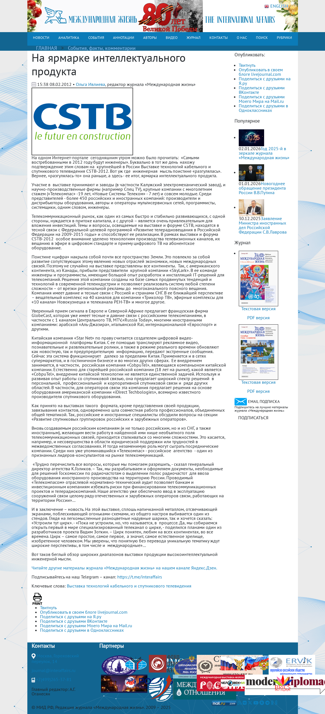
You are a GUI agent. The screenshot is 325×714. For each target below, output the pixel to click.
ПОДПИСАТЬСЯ (253, 417)
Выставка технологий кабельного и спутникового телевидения (129, 586)
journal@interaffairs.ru (54, 670)
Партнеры (111, 645)
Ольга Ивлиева (90, 84)
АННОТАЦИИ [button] (123, 37)
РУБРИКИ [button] (284, 37)
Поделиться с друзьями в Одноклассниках (263, 108)
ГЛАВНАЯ (46, 48)
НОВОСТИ (41, 37)
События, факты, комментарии (102, 48)
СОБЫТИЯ (96, 37)
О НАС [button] (242, 37)
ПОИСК (262, 37)
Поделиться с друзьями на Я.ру (265, 81)
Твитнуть (247, 65)
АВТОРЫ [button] (150, 37)
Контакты (43, 645)
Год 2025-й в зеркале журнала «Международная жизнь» (264, 153)
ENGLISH (276, 6)
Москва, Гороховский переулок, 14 (55, 658)
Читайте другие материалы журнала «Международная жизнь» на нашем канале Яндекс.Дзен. (124, 568)
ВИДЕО (172, 37)
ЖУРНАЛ (193, 37)
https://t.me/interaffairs (139, 577)
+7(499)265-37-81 (54, 679)
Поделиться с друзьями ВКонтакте (262, 90)
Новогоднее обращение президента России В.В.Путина (262, 188)
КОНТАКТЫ (218, 37)
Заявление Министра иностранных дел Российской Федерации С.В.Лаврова (263, 225)
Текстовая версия (258, 308)
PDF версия (258, 317)
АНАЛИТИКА (68, 37)
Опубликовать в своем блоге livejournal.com (261, 72)
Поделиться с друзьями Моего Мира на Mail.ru (262, 99)
